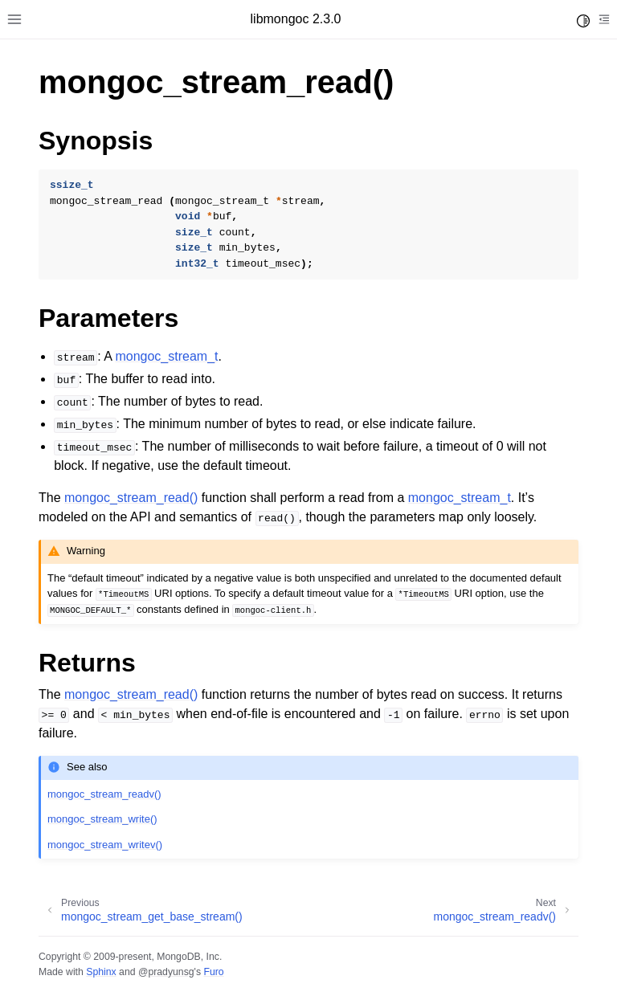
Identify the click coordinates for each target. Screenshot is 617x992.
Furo (213, 972)
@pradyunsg (166, 972)
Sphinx (101, 972)
